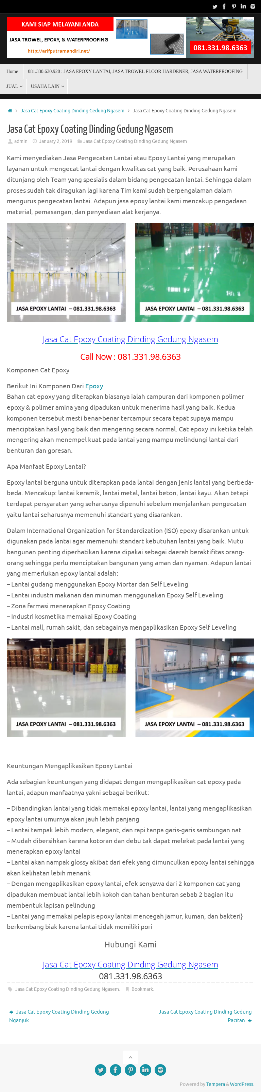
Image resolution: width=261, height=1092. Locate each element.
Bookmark (142, 989)
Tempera (215, 1084)
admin (21, 141)
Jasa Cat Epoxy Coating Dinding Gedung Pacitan (205, 1016)
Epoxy (94, 386)
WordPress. (242, 1084)
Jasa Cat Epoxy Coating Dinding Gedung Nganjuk (59, 1016)
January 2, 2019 (55, 141)
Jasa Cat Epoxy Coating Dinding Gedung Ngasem (72, 111)
